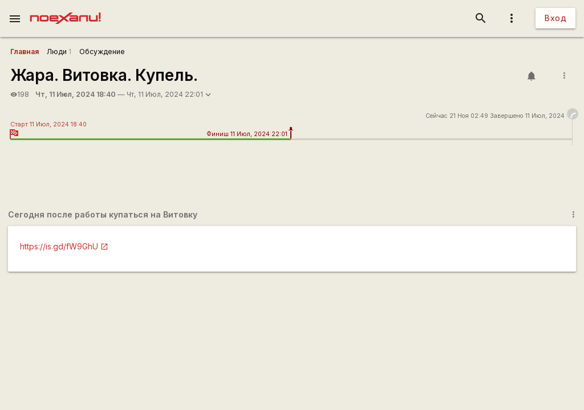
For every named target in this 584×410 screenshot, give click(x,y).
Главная (24, 51)
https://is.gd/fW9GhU (59, 246)
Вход (555, 18)
